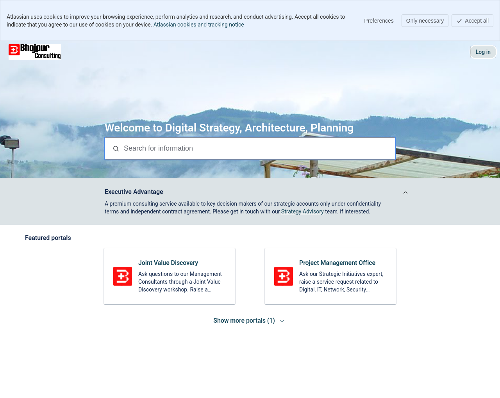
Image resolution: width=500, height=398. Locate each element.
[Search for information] (258, 148)
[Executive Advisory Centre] (34, 52)
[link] (169, 276)
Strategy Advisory (302, 211)
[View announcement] (405, 193)
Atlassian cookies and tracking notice (199, 24)
